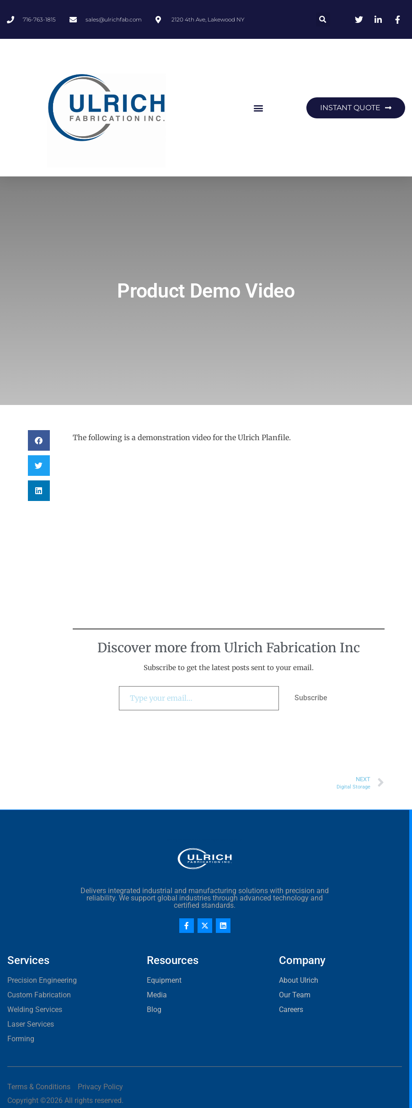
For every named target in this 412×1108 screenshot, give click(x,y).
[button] (323, 19)
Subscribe (310, 697)
